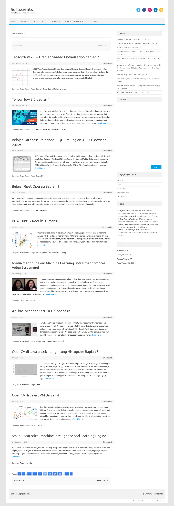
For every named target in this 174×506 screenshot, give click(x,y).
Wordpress (161, 501)
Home (13, 21)
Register (120, 180)
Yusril (119, 47)
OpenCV (39, 385)
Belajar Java (40, 341)
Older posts (18, 46)
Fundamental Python (137, 219)
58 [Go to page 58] (50, 474)
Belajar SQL (40, 176)
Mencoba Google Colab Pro (147, 43)
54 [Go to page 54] (29, 474)
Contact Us (94, 21)
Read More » (103, 123)
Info (30, 463)
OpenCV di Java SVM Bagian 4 (35, 395)
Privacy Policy (40, 21)
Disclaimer (55, 21)
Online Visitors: (123, 251)
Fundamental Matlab (137, 211)
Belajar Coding (25, 89)
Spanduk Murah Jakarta (125, 43)
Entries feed (121, 188)
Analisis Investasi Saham (75, 21)
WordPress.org (122, 197)
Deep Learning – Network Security (23, 13)
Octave (127, 230)
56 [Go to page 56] (40, 474)
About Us (25, 21)
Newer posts (104, 46)
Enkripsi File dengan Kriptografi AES (136, 92)
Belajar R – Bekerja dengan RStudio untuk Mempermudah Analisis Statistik (139, 67)
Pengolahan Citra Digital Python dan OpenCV (141, 221)
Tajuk (22, 300)
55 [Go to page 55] (35, 474)
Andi (118, 75)
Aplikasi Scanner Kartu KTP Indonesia (41, 311)
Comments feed (123, 192)
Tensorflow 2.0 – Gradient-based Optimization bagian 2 (55, 57)
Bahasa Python (41, 89)
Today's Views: (123, 255)
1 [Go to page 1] (23, 474)
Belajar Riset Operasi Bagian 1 (35, 186)
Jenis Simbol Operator (141, 39)
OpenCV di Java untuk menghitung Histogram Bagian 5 (55, 352)
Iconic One (137, 501)
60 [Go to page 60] (60, 474)
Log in (119, 184)
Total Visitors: (122, 263)
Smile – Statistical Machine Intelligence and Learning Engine (59, 436)
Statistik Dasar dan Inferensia (147, 216)
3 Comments (107, 227)
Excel (140, 227)
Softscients (22, 9)
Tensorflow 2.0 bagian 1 (31, 99)
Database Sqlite (138, 224)
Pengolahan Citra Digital (55, 341)
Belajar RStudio (41, 210)
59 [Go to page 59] (55, 474)
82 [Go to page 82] (67, 474)
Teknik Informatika (124, 39)
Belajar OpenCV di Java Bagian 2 (135, 75)
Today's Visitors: (123, 259)
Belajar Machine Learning (57, 89)
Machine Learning (146, 232)
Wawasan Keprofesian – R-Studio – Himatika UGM (135, 65)
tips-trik (32, 300)
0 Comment (107, 63)
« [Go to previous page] (19, 474)
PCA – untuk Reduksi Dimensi (35, 221)
